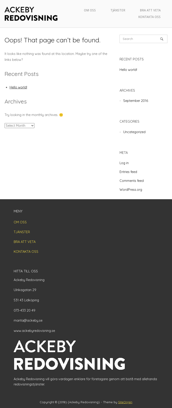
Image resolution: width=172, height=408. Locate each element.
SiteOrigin (125, 402)
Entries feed (128, 172)
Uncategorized (134, 132)
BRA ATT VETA (150, 10)
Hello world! (18, 87)
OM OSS (90, 10)
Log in (124, 163)
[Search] (161, 39)
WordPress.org (131, 190)
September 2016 (135, 101)
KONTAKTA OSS (149, 17)
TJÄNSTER (117, 10)
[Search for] (143, 39)
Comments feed (132, 181)
